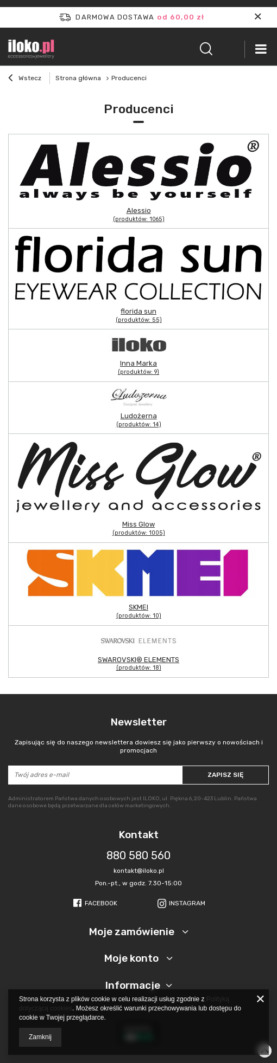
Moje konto (132, 958)
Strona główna (78, 78)
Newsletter (138, 735)
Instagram (187, 903)
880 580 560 (138, 855)
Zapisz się (225, 775)
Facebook (101, 903)
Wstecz (24, 79)
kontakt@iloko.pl (139, 870)
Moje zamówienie (133, 931)
